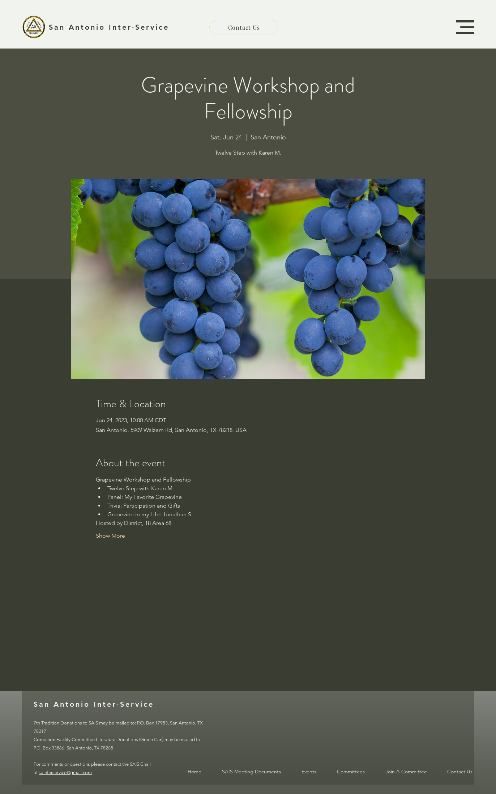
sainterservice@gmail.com (65, 772)
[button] (465, 27)
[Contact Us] (243, 27)
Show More (110, 535)
